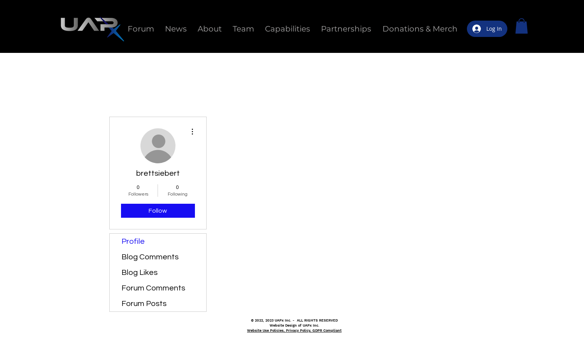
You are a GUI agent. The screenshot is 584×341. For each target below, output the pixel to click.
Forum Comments (153, 288)
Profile (133, 241)
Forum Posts (144, 304)
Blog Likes (139, 272)
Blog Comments (150, 257)
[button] (521, 25)
